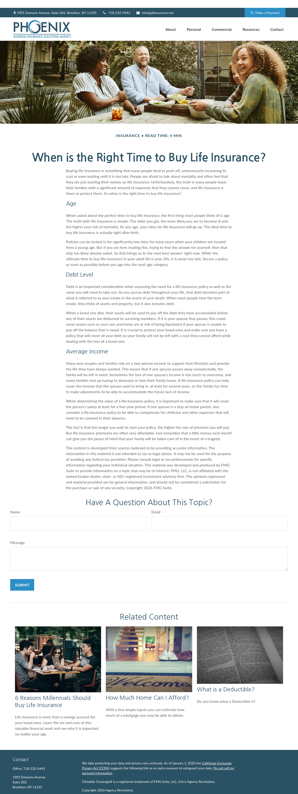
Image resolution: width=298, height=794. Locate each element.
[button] (171, 21)
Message (17, 534)
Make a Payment (265, 5)
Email (155, 504)
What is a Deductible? (226, 681)
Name (15, 504)
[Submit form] (22, 577)
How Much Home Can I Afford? (147, 690)
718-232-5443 (116, 5)
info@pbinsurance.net (154, 5)
